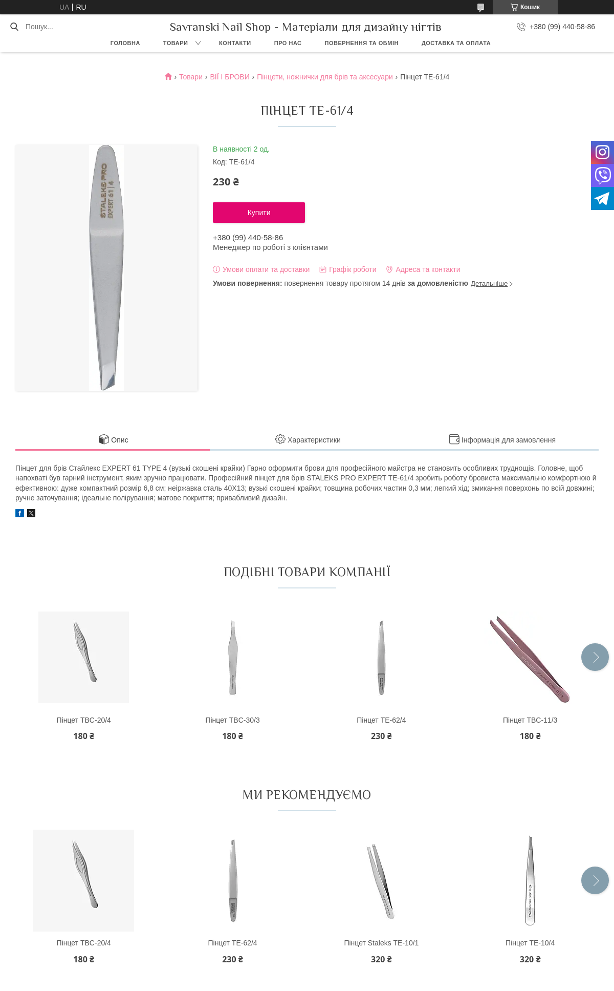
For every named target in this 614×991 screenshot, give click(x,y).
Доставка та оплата (456, 43)
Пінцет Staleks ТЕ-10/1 (381, 943)
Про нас (288, 43)
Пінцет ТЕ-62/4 (381, 720)
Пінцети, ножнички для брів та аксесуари (325, 77)
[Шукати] (14, 26)
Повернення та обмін (362, 43)
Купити (259, 212)
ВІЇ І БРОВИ (229, 77)
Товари (175, 43)
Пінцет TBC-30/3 (232, 720)
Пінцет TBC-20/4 (84, 720)
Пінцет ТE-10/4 (530, 943)
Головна (125, 43)
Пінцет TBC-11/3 (530, 720)
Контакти (235, 43)
